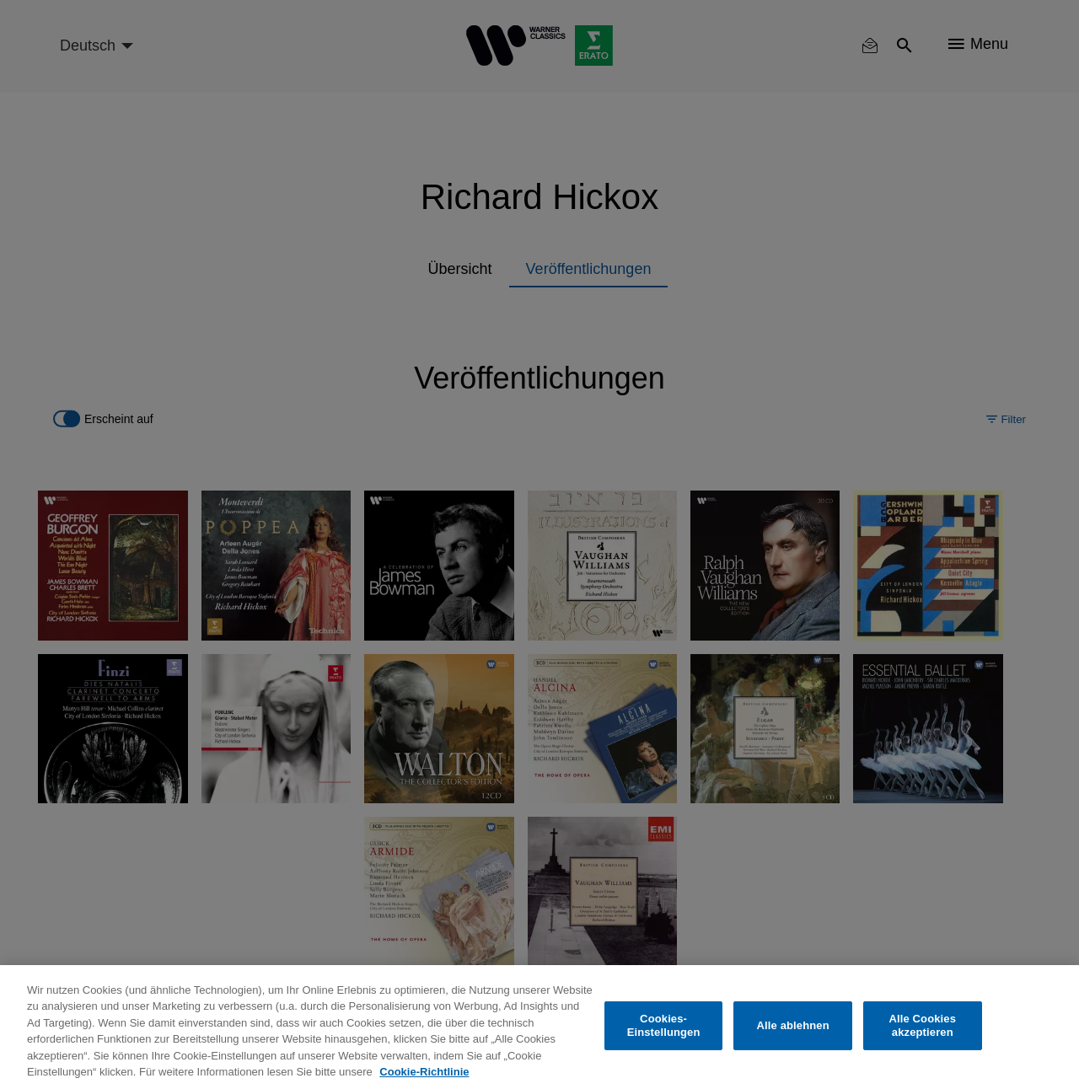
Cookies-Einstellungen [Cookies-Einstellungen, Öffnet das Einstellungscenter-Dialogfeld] (664, 1025)
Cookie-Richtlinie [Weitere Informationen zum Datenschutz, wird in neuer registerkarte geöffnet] (424, 1071)
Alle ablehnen (793, 1025)
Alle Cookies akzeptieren (922, 1025)
